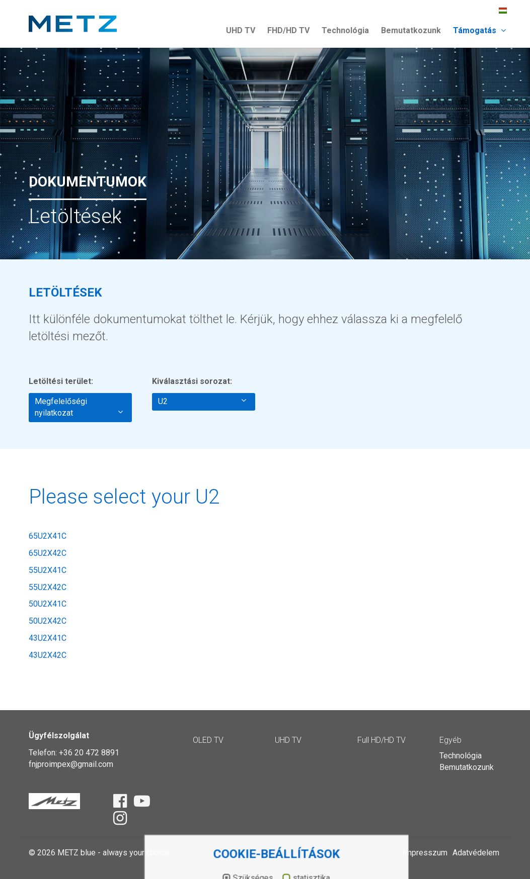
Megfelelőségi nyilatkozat (79, 407)
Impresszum (425, 852)
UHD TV (240, 30)
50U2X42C (47, 621)
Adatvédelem (475, 852)
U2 (202, 401)
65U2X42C (47, 553)
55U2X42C (47, 587)
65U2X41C (47, 536)
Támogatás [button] (479, 30)
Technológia (345, 30)
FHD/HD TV (288, 30)
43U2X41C (47, 638)
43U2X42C (47, 655)
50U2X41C (47, 604)
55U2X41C (47, 570)
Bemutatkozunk (411, 30)
